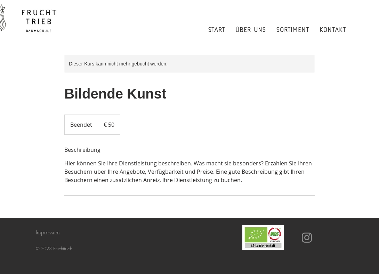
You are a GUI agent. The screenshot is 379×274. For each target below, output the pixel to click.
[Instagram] (307, 237)
